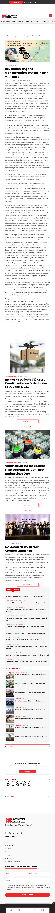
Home (7, 34)
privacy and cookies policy (38, 885)
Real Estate (8, 543)
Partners (9, 848)
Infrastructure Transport (17, 34)
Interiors (18, 716)
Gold (14, 21)
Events (20, 21)
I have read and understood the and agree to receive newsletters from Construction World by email (28, 887)
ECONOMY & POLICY (10, 653)
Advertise (28, 21)
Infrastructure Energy (11, 462)
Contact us (45, 21)
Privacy (9, 855)
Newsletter (10, 858)
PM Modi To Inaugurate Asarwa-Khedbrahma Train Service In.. (27, 619)
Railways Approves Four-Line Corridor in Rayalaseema (25, 596)
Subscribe (16, 2)
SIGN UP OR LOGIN (29, 2)
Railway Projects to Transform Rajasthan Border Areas (25, 633)
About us (10, 845)
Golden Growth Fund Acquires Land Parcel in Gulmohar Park (27, 655)
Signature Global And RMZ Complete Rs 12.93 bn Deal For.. (26, 662)
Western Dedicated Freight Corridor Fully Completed (25, 627)
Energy (17, 681)
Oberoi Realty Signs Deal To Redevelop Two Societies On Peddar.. (26, 647)
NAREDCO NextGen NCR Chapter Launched (30, 692)
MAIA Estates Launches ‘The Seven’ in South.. (31, 727)
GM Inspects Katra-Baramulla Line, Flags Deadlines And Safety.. (26, 611)
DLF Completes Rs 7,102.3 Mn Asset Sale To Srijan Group (26, 640)
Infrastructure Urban (11, 376)
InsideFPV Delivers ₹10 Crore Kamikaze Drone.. (31, 674)
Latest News (5, 21)
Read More (27, 421)
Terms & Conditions (13, 861)
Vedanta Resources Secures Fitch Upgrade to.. (31, 683)
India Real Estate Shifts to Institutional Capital (31, 701)
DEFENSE (17, 672)
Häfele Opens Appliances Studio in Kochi (29, 719)
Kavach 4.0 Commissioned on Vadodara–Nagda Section (26, 603)
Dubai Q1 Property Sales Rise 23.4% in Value (30, 710)
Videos (37, 21)
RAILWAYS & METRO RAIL (32, 34)
